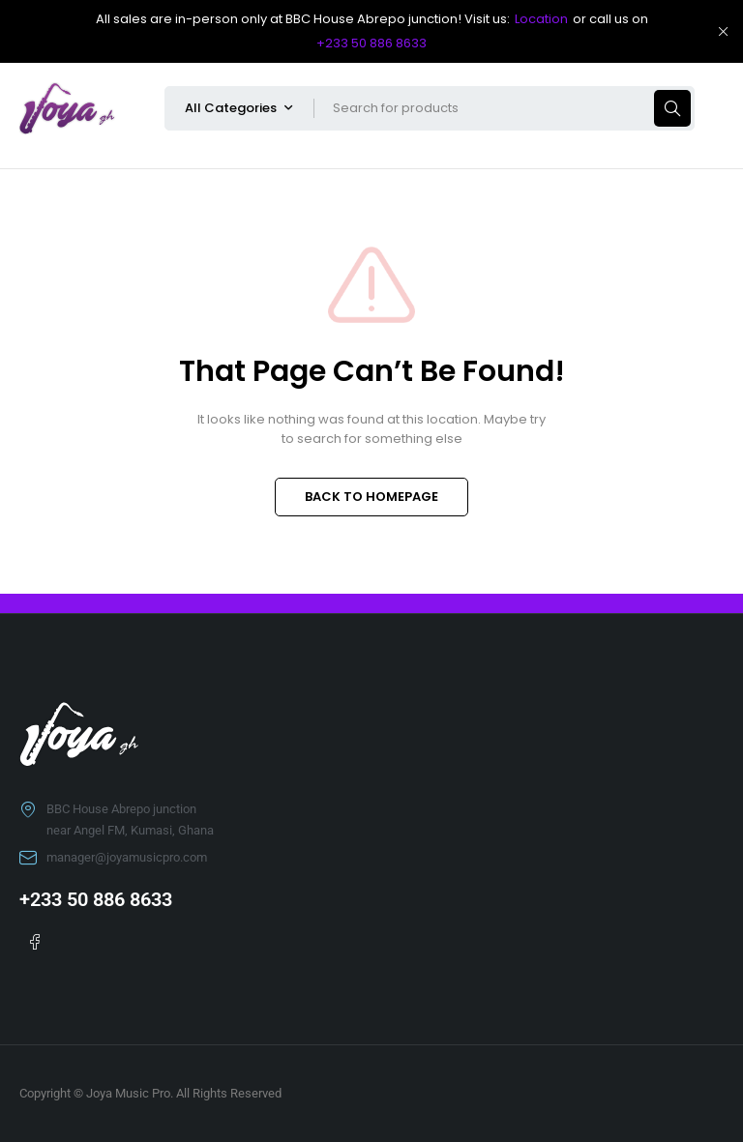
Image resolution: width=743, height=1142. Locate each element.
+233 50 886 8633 (371, 43)
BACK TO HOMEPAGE (371, 496)
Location (541, 19)
